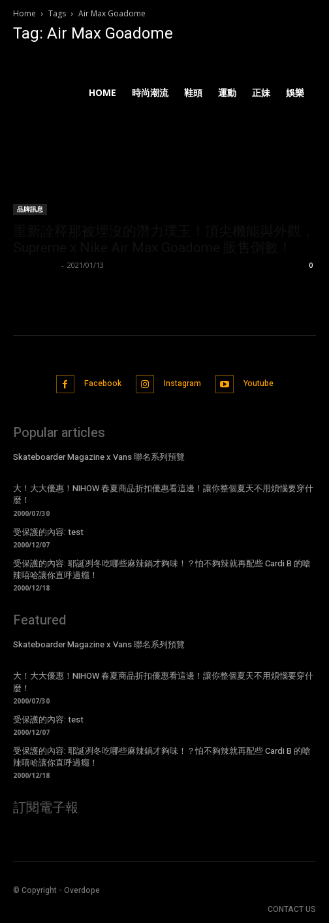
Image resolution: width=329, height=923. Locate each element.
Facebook (102, 383)
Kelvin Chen (35, 265)
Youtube (258, 383)
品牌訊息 (30, 209)
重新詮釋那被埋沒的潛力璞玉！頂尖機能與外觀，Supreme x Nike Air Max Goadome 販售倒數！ (164, 239)
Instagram (182, 383)
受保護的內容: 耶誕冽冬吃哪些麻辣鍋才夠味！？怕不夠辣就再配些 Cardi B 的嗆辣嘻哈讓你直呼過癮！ (162, 569)
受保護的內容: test (48, 532)
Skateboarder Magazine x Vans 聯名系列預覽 (99, 457)
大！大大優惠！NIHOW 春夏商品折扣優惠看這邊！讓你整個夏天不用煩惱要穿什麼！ (163, 494)
